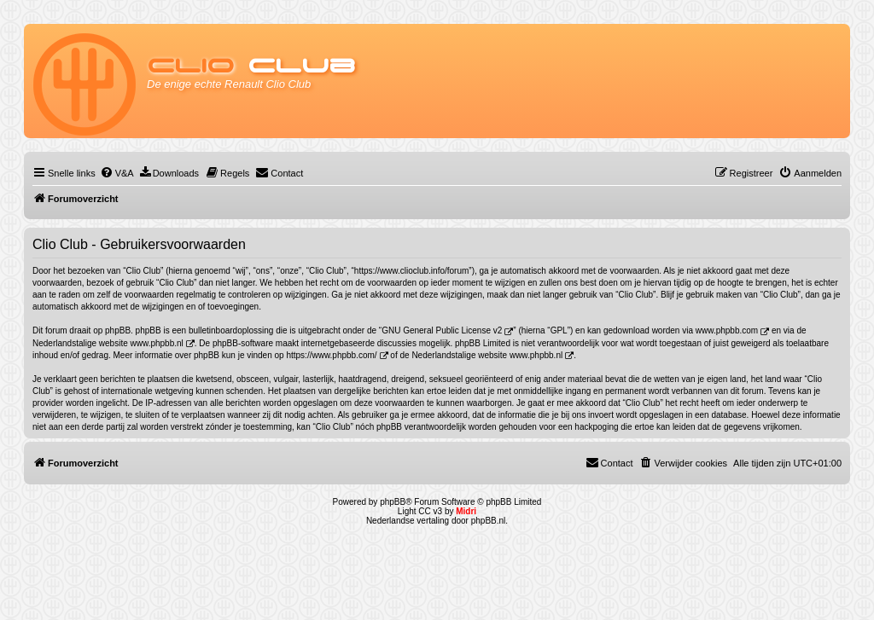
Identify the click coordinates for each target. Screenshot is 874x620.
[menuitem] (117, 173)
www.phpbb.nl (157, 343)
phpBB (392, 502)
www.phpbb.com (727, 330)
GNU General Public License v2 (442, 330)
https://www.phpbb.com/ (331, 355)
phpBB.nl (488, 520)
